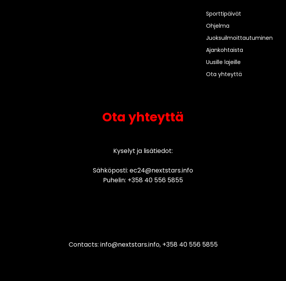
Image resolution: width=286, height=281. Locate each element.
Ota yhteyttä (224, 74)
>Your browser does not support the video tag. (37, 41)
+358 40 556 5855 (155, 180)
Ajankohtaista (224, 50)
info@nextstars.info (130, 244)
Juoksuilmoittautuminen (239, 38)
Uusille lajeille (223, 62)
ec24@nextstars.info (161, 170)
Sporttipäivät (223, 14)
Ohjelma (217, 26)
